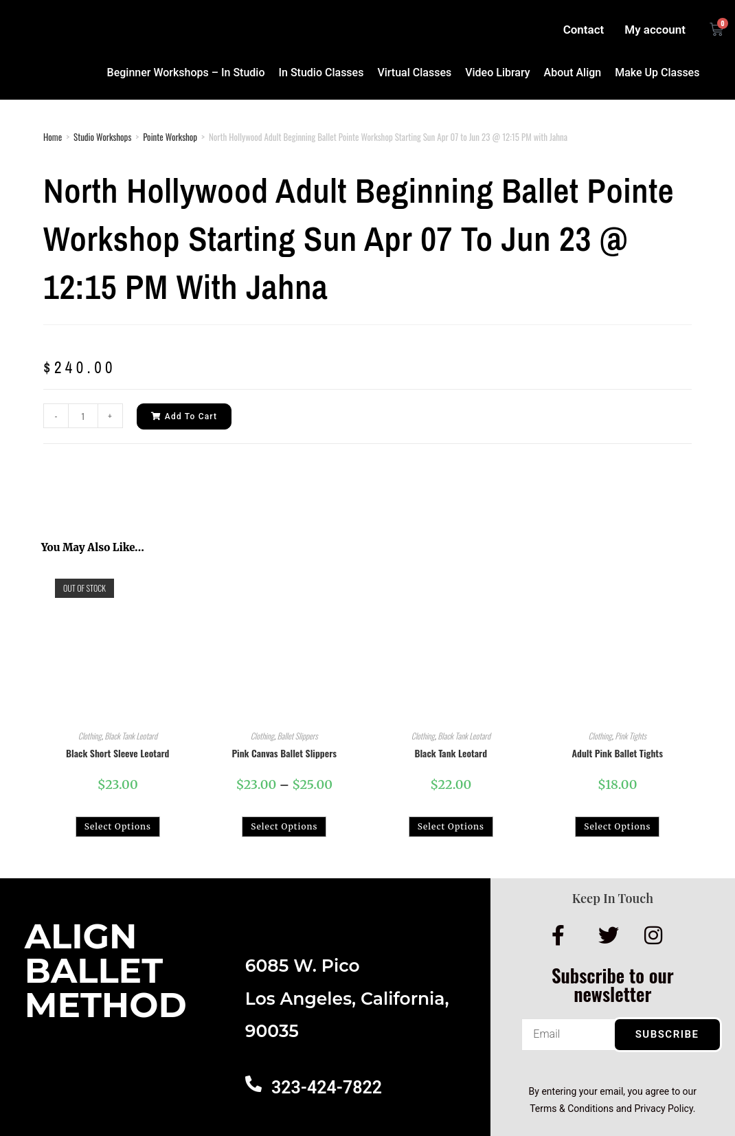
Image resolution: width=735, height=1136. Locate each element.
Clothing (90, 736)
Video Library (497, 72)
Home (52, 137)
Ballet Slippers (298, 736)
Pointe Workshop (170, 137)
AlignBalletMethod (106, 970)
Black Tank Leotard (130, 736)
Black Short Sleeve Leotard (117, 753)
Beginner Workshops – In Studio (186, 72)
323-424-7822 (326, 1088)
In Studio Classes (321, 72)
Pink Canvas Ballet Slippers (284, 753)
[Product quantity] (83, 415)
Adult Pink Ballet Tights (617, 753)
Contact (583, 29)
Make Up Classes (657, 72)
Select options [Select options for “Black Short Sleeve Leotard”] (117, 826)
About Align (573, 72)
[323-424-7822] (253, 1084)
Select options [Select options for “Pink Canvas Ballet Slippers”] (284, 826)
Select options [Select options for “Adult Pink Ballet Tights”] (617, 826)
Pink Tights (630, 736)
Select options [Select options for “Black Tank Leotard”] (451, 826)
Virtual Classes (414, 72)
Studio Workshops (102, 137)
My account (655, 29)
